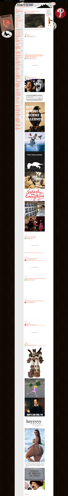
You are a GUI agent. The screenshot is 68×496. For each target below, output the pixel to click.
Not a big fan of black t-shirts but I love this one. (18, 115)
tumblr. (38, 78)
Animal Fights (17, 30)
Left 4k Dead (17, 72)
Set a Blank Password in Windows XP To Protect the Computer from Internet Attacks (17, 120)
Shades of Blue (17, 33)
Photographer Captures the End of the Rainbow (18, 76)
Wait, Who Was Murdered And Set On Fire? (18, 36)
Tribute (31, 36)
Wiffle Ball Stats (8, 0)
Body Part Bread (17, 64)
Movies (36, 78)
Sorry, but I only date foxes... (17, 89)
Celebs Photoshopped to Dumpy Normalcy (18, 125)
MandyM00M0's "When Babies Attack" (17, 41)
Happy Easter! (17, 101)
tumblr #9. (27, 76)
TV (30, 238)
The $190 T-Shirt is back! (19, 20)
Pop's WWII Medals (17, 39)
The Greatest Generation (17, 99)
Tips (42, 345)
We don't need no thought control (18, 81)
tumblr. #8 (27, 343)
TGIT (16, 50)
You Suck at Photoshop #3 (17, 112)
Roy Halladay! (17, 97)
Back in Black (27, 323)
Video (34, 36)
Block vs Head (17, 122)
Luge (16, 22)
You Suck (41, 260)
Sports (29, 238)
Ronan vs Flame (17, 21)
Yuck (43, 260)
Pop (16, 104)
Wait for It (39, 260)
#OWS (29, 260)
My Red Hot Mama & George (18, 78)
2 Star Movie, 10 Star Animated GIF (32, 11)
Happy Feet (17, 116)
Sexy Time (40, 345)
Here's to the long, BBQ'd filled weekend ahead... (18, 110)
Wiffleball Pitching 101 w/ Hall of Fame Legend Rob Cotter (18, 52)
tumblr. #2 (16, 100)
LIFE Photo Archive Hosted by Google (17, 69)
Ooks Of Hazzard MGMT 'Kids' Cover (17, 106)
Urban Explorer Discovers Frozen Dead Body (18, 62)
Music (30, 280)
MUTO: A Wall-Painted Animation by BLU (18, 129)
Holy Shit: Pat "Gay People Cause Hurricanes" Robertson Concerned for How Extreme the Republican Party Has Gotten (34, 55)
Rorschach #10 (17, 65)
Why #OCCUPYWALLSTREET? (31, 258)
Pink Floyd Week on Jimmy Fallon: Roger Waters (35, 278)
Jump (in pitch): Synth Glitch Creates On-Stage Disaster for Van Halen (18, 48)
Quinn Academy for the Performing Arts (18, 95)
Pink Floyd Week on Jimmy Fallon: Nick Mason (34, 300)
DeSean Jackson (17, 34)
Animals (29, 78)
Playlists (29, 36)
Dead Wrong (17, 60)
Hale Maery (17, 24)
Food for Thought (32, 260)
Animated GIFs (32, 78)
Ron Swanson (27, 34)
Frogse (16, 126)
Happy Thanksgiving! (17, 73)
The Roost (5, 0)
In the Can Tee (17, 16)
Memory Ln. (37, 345)
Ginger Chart (17, 91)
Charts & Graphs (33, 345)
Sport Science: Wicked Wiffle (31, 236)
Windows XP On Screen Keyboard (18, 93)
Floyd (29, 280)
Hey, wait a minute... (17, 44)
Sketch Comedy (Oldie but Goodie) (18, 55)
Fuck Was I (17, 23)
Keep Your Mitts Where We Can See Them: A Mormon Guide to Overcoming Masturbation (18, 85)
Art (30, 345)
